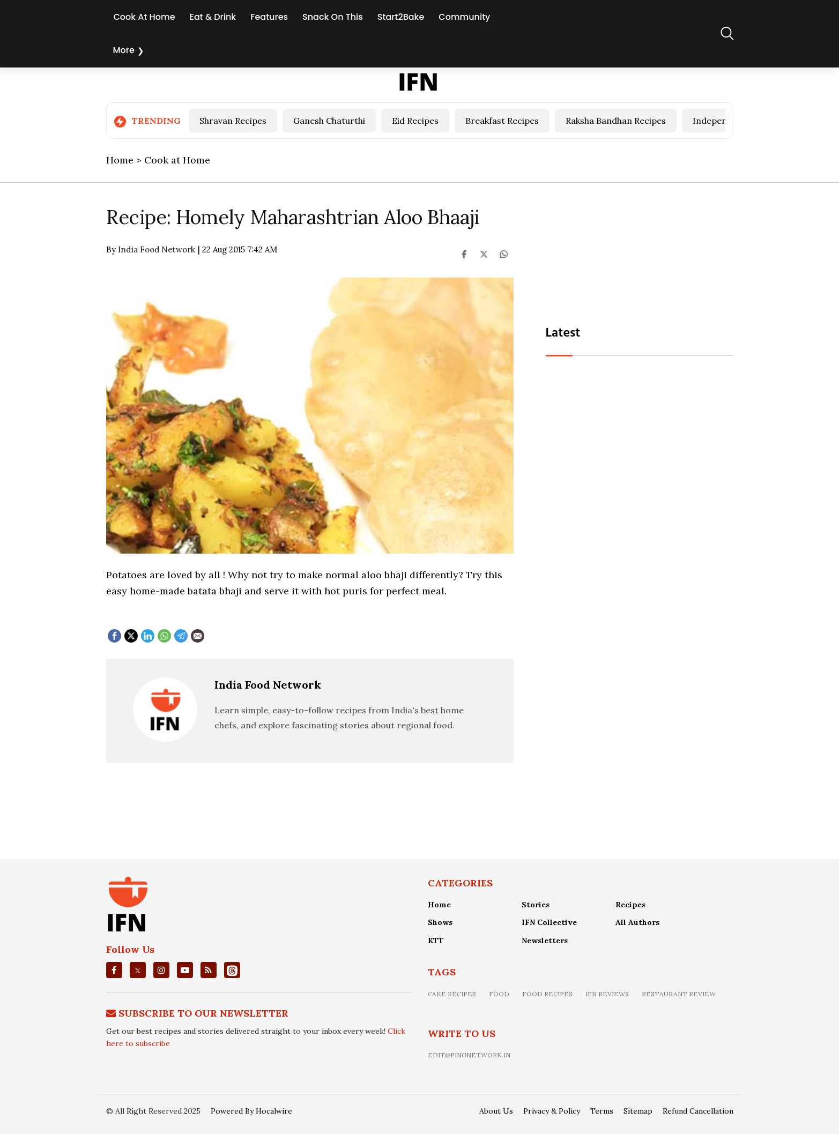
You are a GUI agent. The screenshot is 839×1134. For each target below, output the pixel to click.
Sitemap (637, 1111)
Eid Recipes (415, 120)
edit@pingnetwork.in (469, 1055)
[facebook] (114, 970)
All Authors (637, 922)
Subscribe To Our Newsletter (203, 1013)
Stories (536, 904)
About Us (496, 1111)
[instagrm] (161, 970)
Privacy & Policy (551, 1111)
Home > (125, 160)
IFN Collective (549, 922)
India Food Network (267, 684)
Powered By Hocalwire (251, 1111)
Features (269, 17)
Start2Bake (400, 17)
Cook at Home (177, 160)
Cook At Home (144, 17)
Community (464, 17)
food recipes (547, 994)
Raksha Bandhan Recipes (616, 120)
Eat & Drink (213, 17)
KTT (436, 940)
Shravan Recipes (232, 120)
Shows (440, 922)
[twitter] (137, 970)
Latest (563, 333)
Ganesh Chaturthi (329, 120)
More (124, 50)
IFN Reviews (607, 994)
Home (439, 904)
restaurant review (679, 994)
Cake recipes (452, 994)
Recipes (630, 904)
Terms (601, 1111)
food (499, 994)
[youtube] (185, 970)
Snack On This (332, 17)
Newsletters (545, 940)
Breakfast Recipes (502, 120)
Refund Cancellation (698, 1111)
